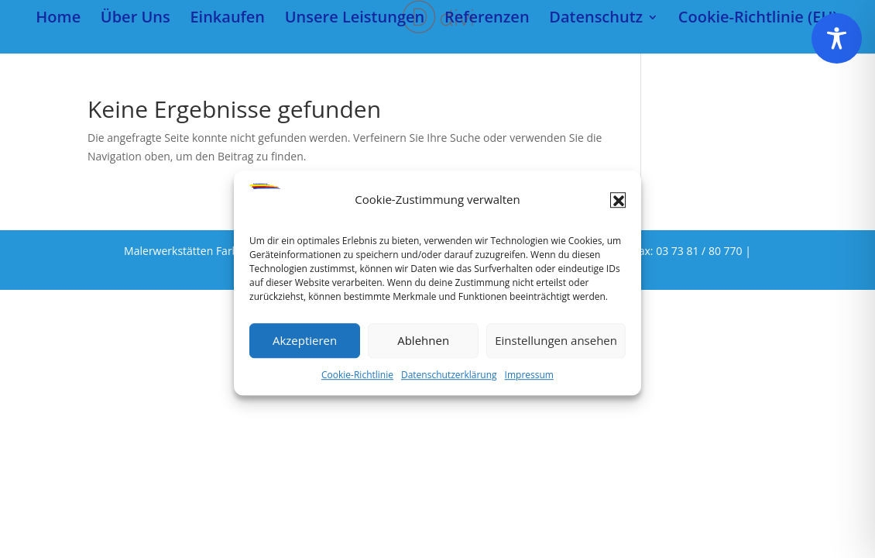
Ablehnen (423, 345)
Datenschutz (596, 19)
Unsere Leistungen (355, 19)
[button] (618, 205)
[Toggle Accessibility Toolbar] (836, 38)
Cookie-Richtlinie (357, 380)
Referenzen (487, 19)
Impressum (529, 380)
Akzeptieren (305, 345)
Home (58, 19)
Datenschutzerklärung (449, 380)
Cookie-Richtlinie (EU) (758, 19)
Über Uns (135, 19)
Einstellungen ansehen (556, 345)
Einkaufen (227, 19)
